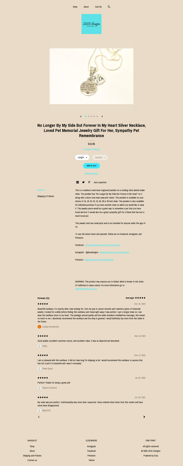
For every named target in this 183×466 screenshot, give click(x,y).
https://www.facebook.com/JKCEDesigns (102, 245)
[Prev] (39, 417)
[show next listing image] (102, 117)
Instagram (91, 446)
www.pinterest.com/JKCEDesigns (99, 259)
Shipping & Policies (45, 196)
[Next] (144, 417)
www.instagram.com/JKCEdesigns (114, 252)
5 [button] (97, 116)
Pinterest (91, 455)
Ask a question (100, 182)
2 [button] (88, 116)
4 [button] (94, 116)
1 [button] (85, 116)
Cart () (98, 6)
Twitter (91, 460)
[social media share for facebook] (77, 182)
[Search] (109, 7)
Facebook (91, 450)
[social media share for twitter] (83, 182)
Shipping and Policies (32, 455)
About (86, 6)
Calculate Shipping (91, 149)
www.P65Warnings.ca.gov (86, 288)
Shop (75, 6)
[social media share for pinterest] (89, 182)
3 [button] (91, 116)
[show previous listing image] (80, 117)
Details (41, 190)
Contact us (32, 460)
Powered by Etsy (151, 455)
